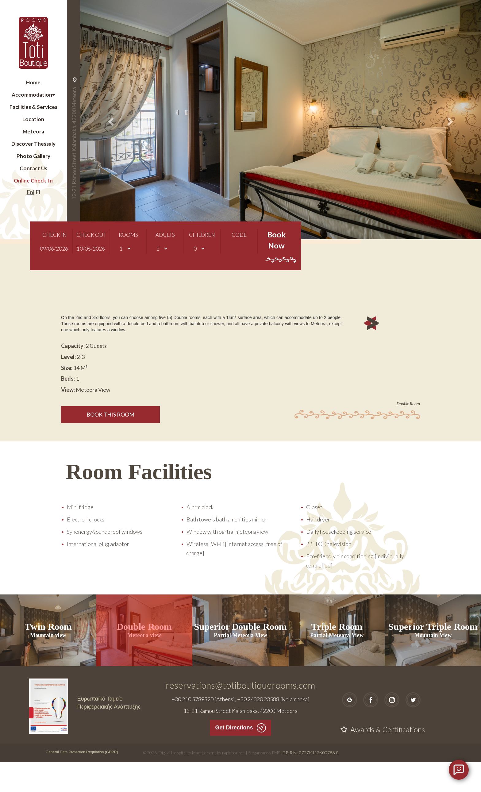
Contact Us (33, 168)
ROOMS (128, 239)
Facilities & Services (33, 107)
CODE (239, 239)
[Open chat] (459, 770)
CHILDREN (202, 239)
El (38, 192)
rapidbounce (233, 782)
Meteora (33, 131)
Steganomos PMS (264, 782)
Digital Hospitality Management (187, 782)
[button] (110, 119)
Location (33, 119)
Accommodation (32, 94)
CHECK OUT (91, 239)
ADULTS (165, 239)
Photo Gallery (33, 156)
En (30, 192)
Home (33, 82)
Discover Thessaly (33, 143)
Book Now (276, 250)
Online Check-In (33, 180)
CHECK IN (54, 239)
